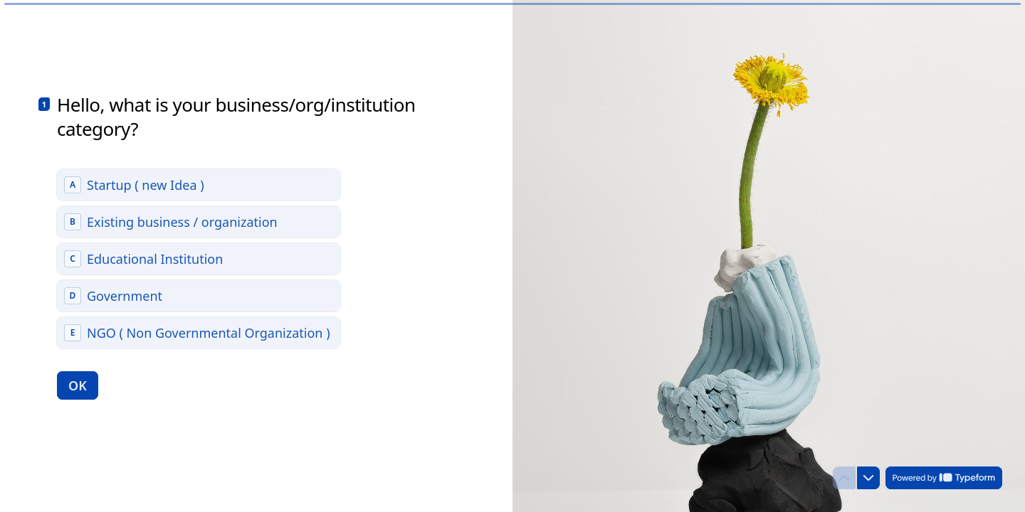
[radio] (198, 184)
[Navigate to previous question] (844, 477)
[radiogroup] (198, 258)
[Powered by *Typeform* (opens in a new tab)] (943, 477)
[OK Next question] (77, 384)
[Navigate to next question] (868, 477)
